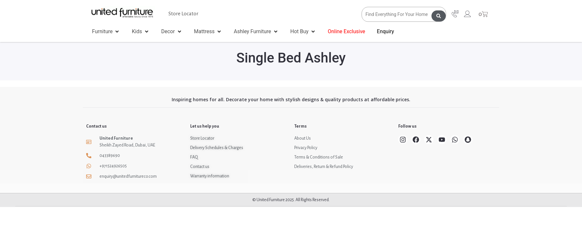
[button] (106, 31)
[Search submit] (438, 14)
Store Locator (183, 13)
